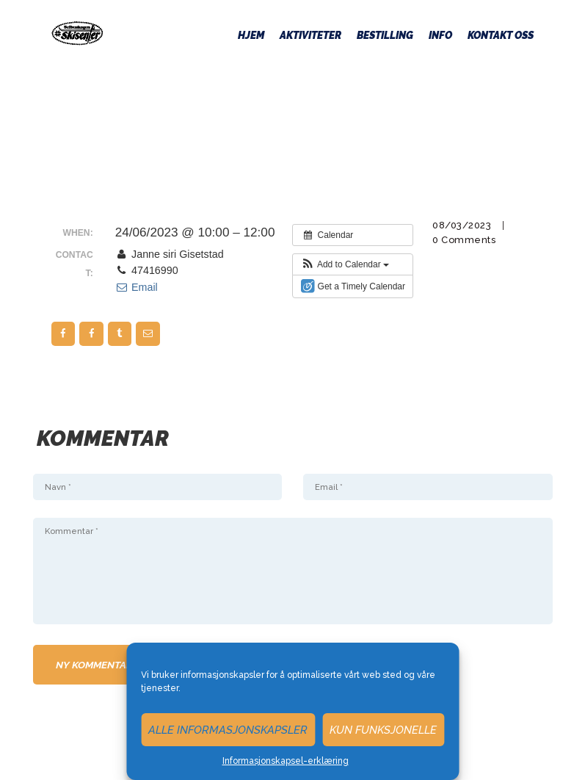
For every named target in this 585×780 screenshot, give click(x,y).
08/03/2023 (461, 225)
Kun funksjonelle (383, 730)
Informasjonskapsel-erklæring (285, 761)
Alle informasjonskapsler (228, 730)
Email (136, 287)
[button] (344, 264)
